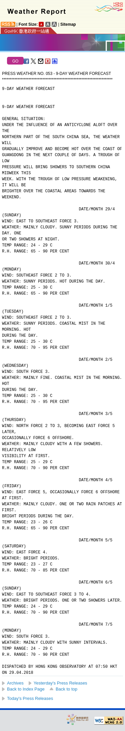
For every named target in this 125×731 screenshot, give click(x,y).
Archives (15, 683)
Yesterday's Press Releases (60, 683)
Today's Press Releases (30, 698)
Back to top (66, 689)
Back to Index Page (26, 689)
